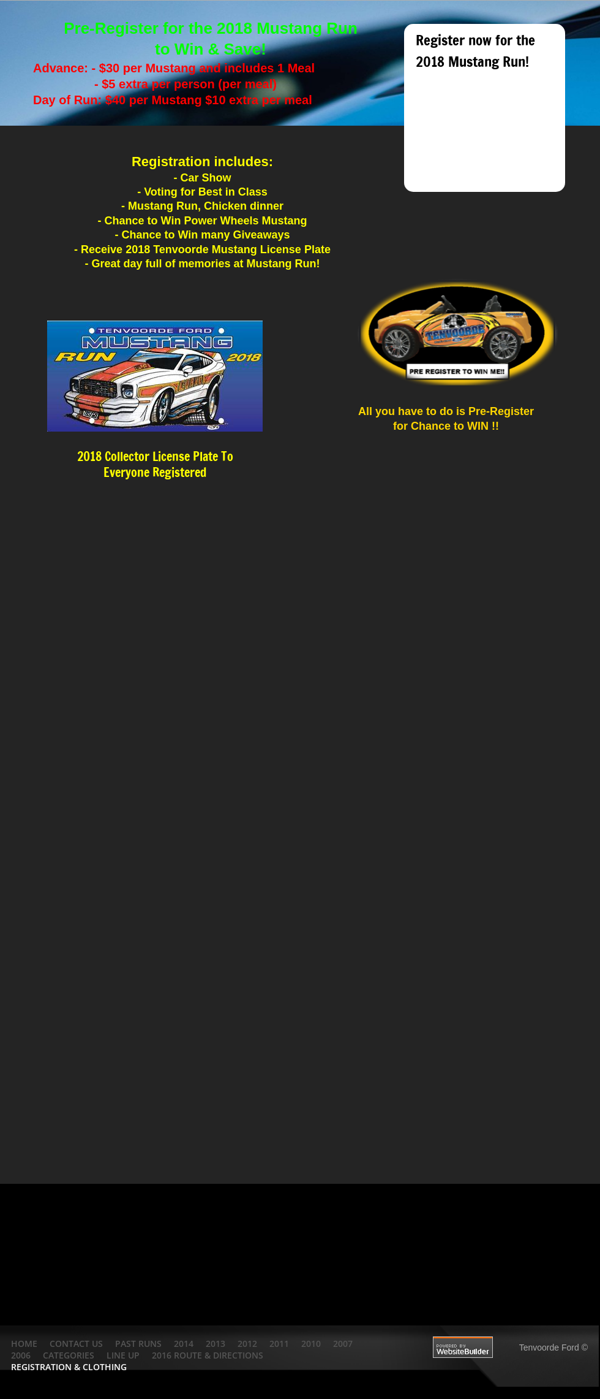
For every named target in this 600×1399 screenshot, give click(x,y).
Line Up (123, 1355)
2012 (247, 1343)
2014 (183, 1343)
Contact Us (76, 1343)
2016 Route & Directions (207, 1355)
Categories (68, 1355)
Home (24, 1343)
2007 (343, 1343)
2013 (215, 1343)
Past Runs (138, 1343)
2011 (279, 1343)
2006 (21, 1355)
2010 (311, 1343)
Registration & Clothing (69, 1367)
